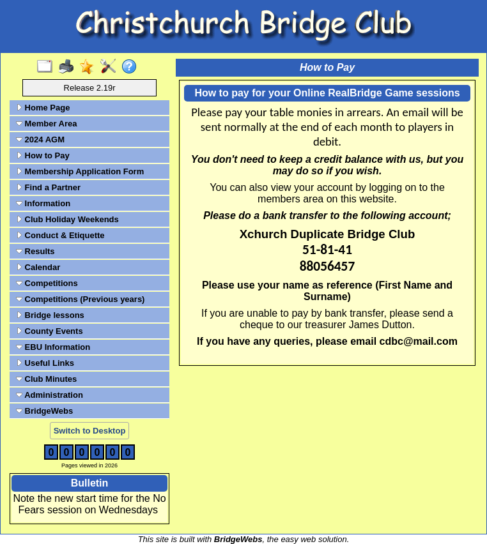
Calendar (38, 267)
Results (35, 251)
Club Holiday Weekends (67, 219)
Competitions (47, 283)
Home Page (43, 107)
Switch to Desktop (90, 430)
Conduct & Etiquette (60, 235)
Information (43, 203)
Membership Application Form (80, 171)
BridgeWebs (44, 411)
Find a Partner (48, 187)
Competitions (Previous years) (80, 299)
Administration (49, 395)
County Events (49, 331)
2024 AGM (40, 139)
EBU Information (53, 347)
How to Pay (43, 155)
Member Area (46, 123)
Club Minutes (46, 379)
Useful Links (45, 363)
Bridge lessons (50, 315)
